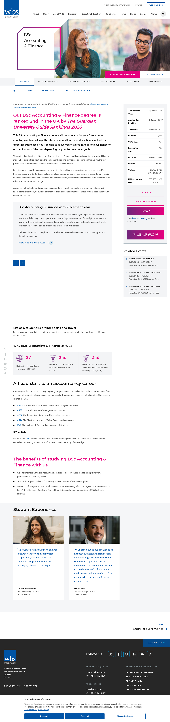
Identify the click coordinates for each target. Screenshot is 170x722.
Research (72, 14)
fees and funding (139, 218)
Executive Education (91, 14)
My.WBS (138, 5)
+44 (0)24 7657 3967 (96, 692)
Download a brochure (124, 74)
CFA (27, 438)
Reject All (85, 716)
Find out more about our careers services (145, 235)
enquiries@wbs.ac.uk (96, 672)
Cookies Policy (134, 685)
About (36, 14)
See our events (155, 74)
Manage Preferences (125, 716)
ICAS (19, 424)
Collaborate (110, 14)
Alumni (154, 14)
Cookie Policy (43, 710)
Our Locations (12, 686)
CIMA (19, 410)
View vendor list (30, 710)
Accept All (44, 716)
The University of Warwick (117, 5)
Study (46, 14)
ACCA (19, 415)
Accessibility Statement (139, 673)
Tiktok (5, 373)
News (123, 14)
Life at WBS (58, 14)
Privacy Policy (134, 681)
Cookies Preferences (137, 690)
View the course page (32, 243)
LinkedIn (5, 359)
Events (143, 14)
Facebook (5, 354)
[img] (38, 530)
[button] (16, 263)
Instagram (5, 368)
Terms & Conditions (137, 677)
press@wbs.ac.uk (94, 689)
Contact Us (30, 686)
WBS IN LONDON (156, 5)
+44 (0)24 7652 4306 (96, 675)
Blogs (133, 14)
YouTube (5, 363)
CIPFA (20, 420)
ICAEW (20, 405)
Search (163, 14)
